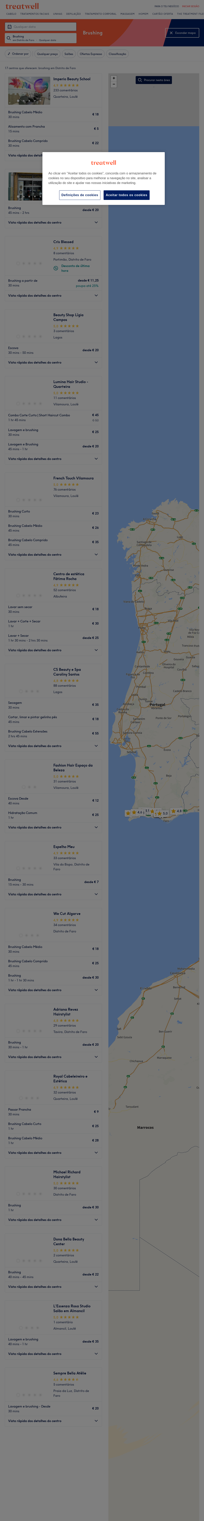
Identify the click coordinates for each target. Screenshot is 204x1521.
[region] (103, 178)
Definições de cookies (79, 195)
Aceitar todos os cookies (126, 195)
